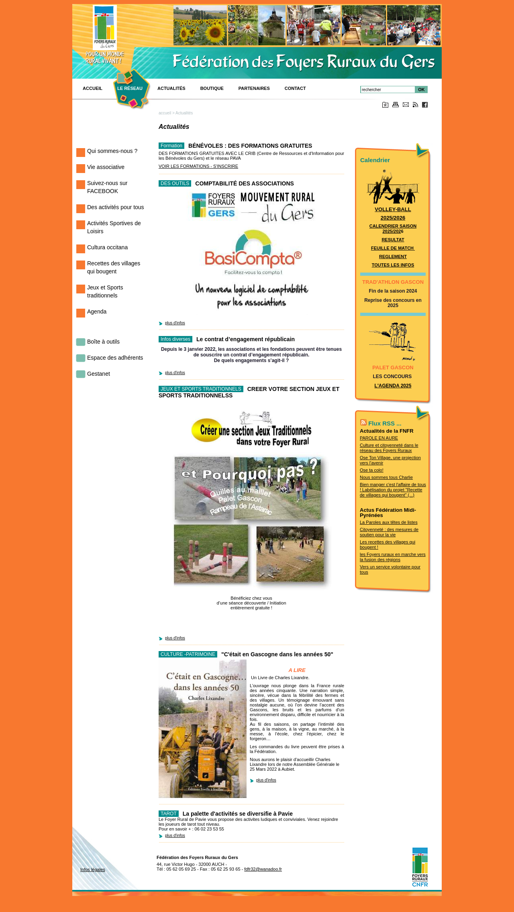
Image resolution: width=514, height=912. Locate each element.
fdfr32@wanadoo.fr (263, 869)
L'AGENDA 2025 (393, 386)
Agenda (96, 311)
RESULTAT (392, 239)
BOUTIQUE (212, 88)
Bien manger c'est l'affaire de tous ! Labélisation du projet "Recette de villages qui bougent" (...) (393, 489)
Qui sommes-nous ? (112, 151)
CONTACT (295, 88)
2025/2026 (393, 218)
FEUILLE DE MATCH (393, 248)
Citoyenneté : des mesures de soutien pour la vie (389, 532)
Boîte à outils (103, 341)
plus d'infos (175, 323)
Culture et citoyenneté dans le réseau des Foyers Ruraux (389, 448)
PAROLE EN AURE (379, 438)
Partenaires (254, 88)
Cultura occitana (107, 247)
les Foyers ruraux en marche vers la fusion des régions (393, 557)
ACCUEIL (92, 88)
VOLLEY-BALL (393, 209)
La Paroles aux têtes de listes (389, 522)
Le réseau (130, 88)
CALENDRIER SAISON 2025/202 (392, 229)
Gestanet (98, 373)
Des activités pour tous (115, 207)
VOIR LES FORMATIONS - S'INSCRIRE (198, 166)
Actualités (171, 88)
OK (421, 89)
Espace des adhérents (115, 357)
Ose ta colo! (371, 470)
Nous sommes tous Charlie (386, 477)
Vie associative (105, 167)
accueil (165, 113)
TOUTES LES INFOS (393, 265)
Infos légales (92, 869)
